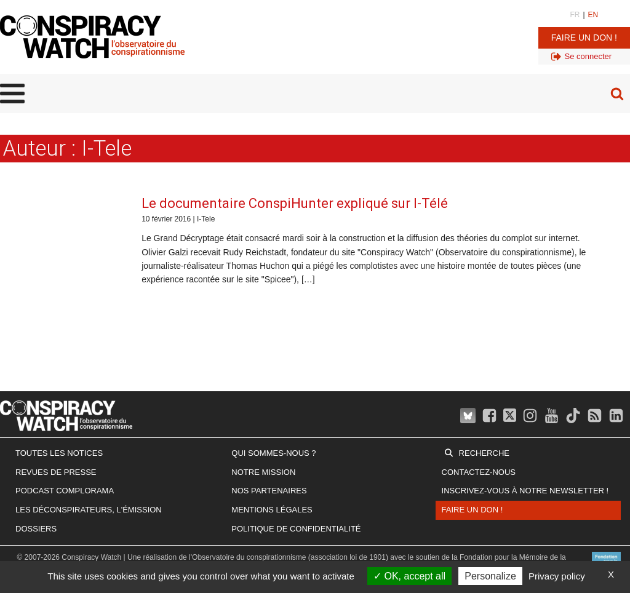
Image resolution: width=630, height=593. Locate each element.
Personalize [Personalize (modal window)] (490, 576)
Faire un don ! (584, 37)
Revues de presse (56, 472)
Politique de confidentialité (296, 528)
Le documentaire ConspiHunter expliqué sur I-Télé (295, 203)
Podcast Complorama (64, 490)
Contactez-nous (479, 472)
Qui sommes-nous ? (273, 453)
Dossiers (36, 528)
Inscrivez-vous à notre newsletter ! (525, 490)
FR (575, 14)
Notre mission (263, 472)
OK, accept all (409, 576)
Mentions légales (271, 509)
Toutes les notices (59, 453)
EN (593, 14)
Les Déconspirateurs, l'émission (88, 509)
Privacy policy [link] (556, 576)
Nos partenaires (268, 490)
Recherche (484, 453)
